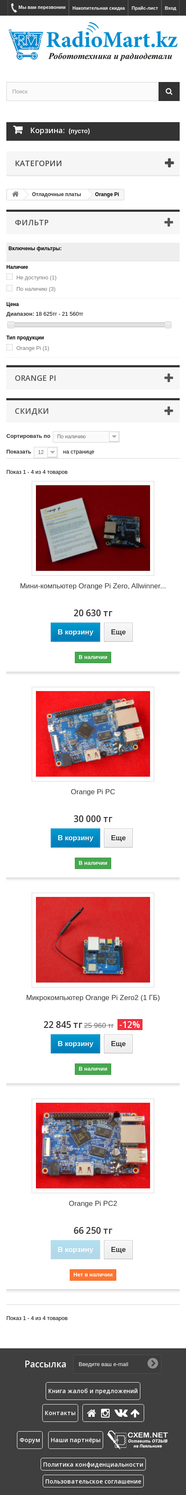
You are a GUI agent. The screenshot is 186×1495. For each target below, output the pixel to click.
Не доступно (36, 277)
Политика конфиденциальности (93, 1464)
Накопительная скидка (98, 8)
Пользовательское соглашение (93, 1481)
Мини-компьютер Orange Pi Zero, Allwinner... (93, 586)
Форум (29, 1440)
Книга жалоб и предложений (93, 1391)
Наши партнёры (76, 1440)
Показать (18, 451)
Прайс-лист (144, 8)
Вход (170, 8)
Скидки (32, 411)
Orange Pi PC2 (93, 1204)
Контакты (60, 1413)
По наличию (36, 289)
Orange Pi (32, 348)
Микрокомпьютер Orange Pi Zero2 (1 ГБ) (93, 998)
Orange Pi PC (93, 792)
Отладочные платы (56, 194)
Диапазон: (20, 314)
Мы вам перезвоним (38, 8)
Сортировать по (28, 436)
